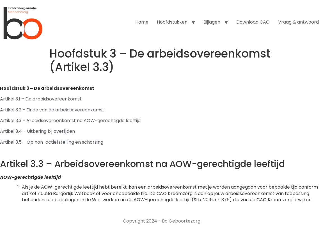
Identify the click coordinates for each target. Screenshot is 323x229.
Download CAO (253, 22)
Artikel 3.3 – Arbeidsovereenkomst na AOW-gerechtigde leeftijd (70, 120)
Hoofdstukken (172, 22)
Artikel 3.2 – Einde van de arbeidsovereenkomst (52, 110)
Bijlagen (211, 22)
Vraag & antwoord (298, 22)
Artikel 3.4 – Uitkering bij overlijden (37, 131)
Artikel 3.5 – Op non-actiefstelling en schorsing (51, 142)
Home (141, 22)
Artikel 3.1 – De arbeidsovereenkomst (41, 99)
